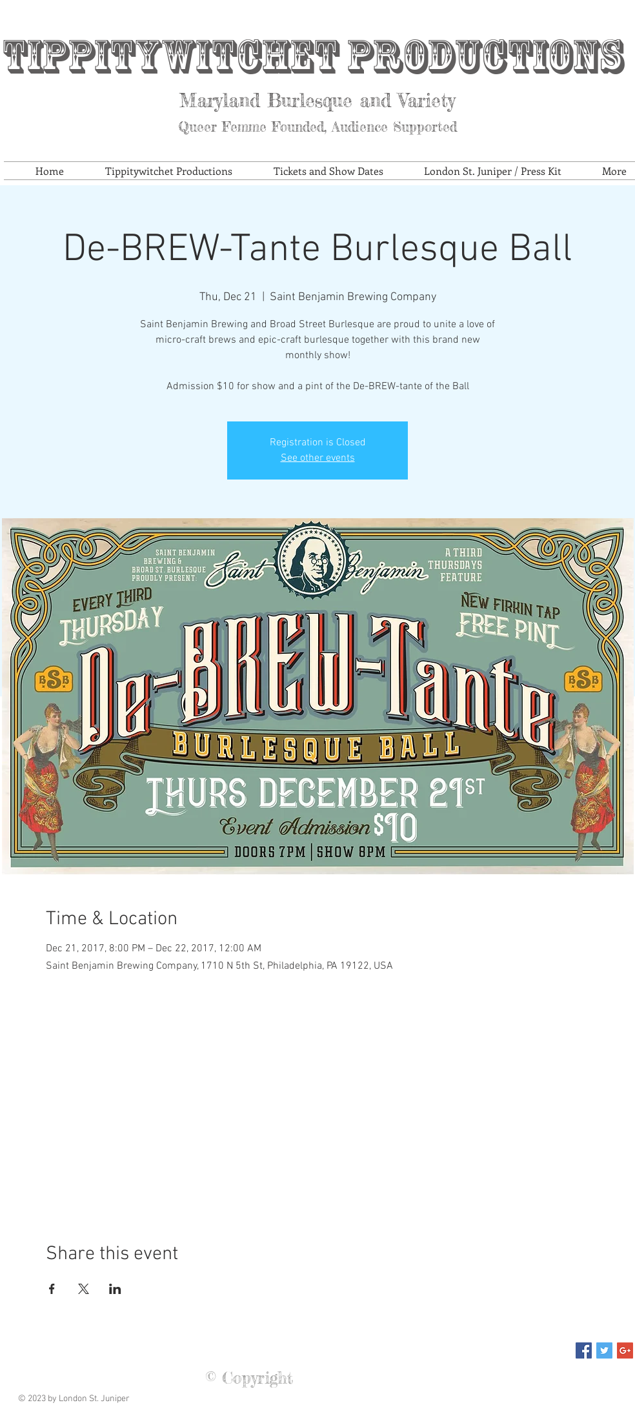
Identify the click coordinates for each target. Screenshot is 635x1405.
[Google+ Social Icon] (625, 1350)
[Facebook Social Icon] (584, 1350)
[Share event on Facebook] (52, 1289)
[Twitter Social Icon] (604, 1350)
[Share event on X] (83, 1289)
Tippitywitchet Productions (312, 56)
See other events (318, 458)
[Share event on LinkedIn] (115, 1289)
